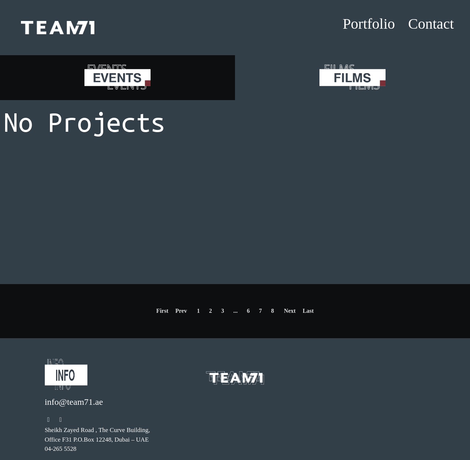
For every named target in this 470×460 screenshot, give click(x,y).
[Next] (308, 311)
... (235, 311)
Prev (181, 311)
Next (290, 311)
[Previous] (162, 311)
